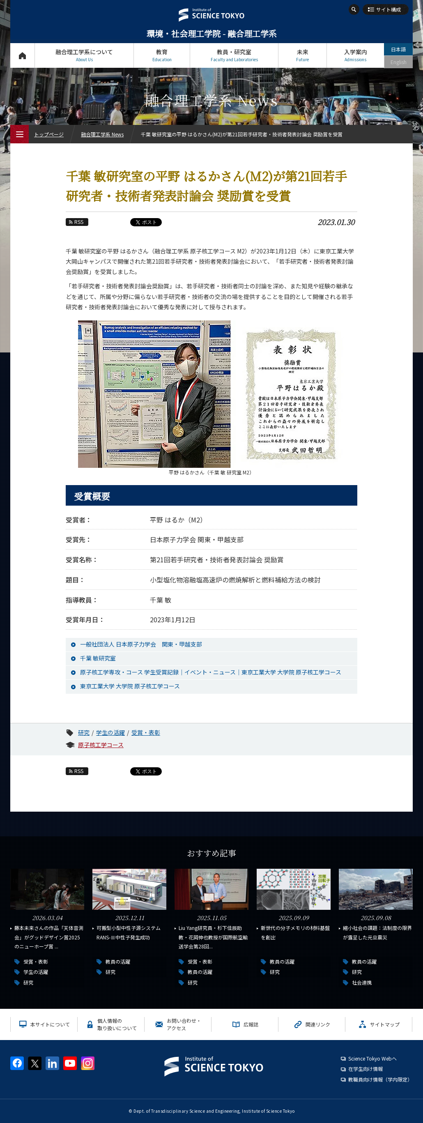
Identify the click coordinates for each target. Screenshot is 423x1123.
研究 (84, 732)
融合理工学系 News (102, 134)
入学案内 (355, 55)
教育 (162, 55)
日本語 (398, 49)
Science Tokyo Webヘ (372, 1058)
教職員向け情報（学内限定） (380, 1079)
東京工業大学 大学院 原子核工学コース (130, 686)
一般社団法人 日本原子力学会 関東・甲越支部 (141, 644)
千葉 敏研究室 (98, 658)
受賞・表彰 (145, 732)
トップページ (22, 55)
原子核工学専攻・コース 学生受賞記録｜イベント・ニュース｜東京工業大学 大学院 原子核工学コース (210, 672)
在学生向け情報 (365, 1068)
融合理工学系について (84, 55)
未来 (302, 55)
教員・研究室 (234, 55)
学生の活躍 (110, 732)
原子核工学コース (101, 745)
